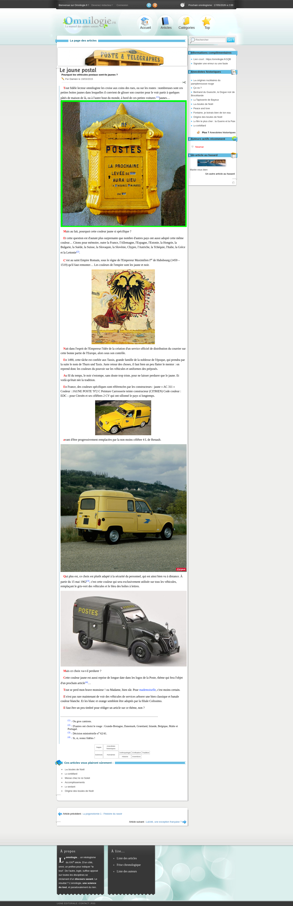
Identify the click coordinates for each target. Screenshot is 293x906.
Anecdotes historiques (222, 132)
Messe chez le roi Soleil (77, 778)
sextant (70, 786)
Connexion (122, 5)
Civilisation (136, 753)
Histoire (125, 756)
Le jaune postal (78, 70)
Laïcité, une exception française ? (164, 821)
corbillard (199, 125)
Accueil (145, 21)
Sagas (98, 747)
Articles (166, 21)
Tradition (145, 753)
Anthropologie (125, 753)
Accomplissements (75, 782)
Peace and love (201, 108)
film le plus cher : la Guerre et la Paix (214, 121)
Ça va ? (197, 87)
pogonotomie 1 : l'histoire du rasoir (102, 813)
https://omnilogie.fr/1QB (218, 59)
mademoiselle (147, 689)
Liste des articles (127, 858)
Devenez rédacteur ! (102, 5)
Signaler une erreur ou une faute (210, 63)
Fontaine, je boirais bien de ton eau (212, 112)
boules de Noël (203, 104)
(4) (86, 682)
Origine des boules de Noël (207, 117)
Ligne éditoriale (67, 903)
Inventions (136, 756)
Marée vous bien (199, 169)
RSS (93, 903)
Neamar (199, 146)
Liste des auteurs (127, 871)
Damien (74, 79)
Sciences (98, 755)
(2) (77, 251)
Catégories (186, 21)
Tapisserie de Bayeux (206, 99)
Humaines (111, 755)
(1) (157, 97)
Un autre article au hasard (220, 173)
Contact (84, 903)
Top (207, 21)
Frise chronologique (129, 864)
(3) (88, 580)
